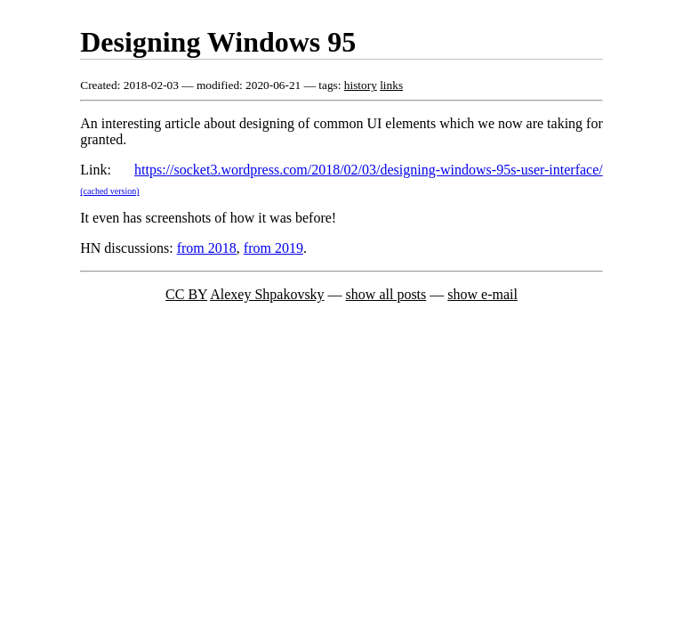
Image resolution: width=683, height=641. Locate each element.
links (391, 85)
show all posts (386, 294)
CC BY (186, 294)
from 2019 (273, 248)
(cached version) (109, 191)
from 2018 (207, 248)
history (360, 85)
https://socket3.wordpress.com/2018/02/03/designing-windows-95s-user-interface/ (368, 169)
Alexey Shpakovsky (267, 294)
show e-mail (482, 294)
